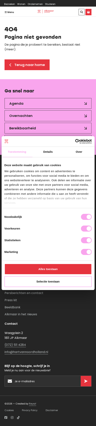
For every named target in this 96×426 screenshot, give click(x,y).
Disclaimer (52, 410)
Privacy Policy (29, 410)
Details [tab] (48, 151)
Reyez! (32, 403)
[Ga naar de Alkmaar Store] (88, 12)
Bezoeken (9, 4)
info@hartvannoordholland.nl (26, 352)
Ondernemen (35, 4)
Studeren (50, 4)
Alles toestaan (48, 269)
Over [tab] (79, 151)
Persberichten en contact (24, 293)
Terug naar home (27, 64)
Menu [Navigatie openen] (9, 12)
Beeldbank (12, 307)
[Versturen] (86, 381)
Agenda (16, 103)
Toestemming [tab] (17, 151)
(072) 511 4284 (15, 345)
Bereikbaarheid (22, 128)
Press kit (11, 300)
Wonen (21, 4)
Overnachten (21, 115)
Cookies (9, 410)
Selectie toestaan (48, 281)
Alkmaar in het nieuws (21, 314)
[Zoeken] (82, 12)
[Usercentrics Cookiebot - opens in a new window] (75, 141)
